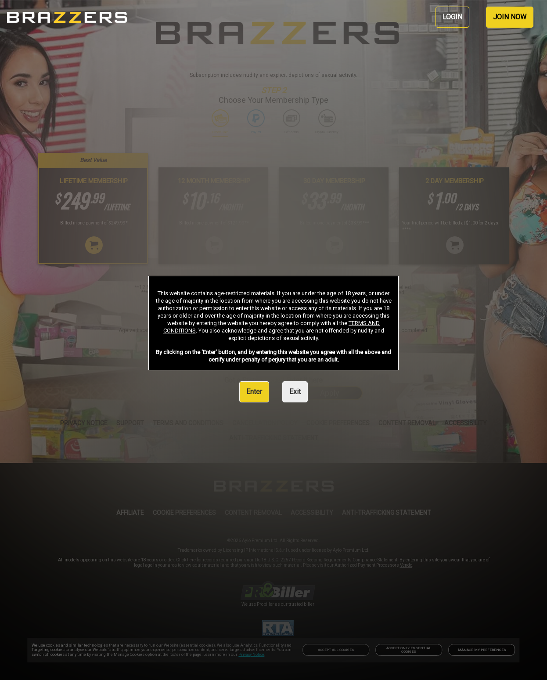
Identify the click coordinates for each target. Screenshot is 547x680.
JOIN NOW (509, 17)
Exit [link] (295, 391)
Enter (254, 391)
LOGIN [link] (452, 17)
